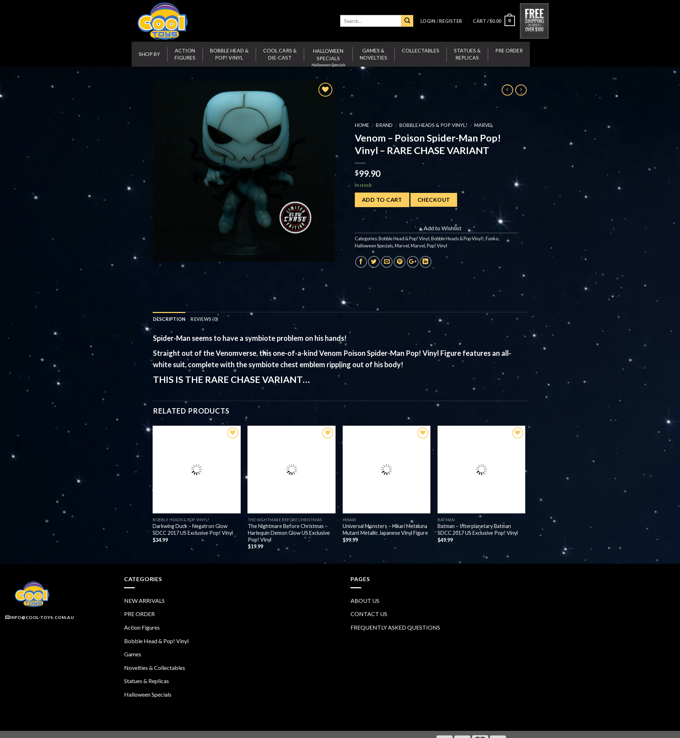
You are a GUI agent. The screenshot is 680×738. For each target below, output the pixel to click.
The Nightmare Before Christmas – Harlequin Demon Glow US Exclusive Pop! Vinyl (289, 532)
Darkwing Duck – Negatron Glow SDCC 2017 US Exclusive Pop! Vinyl (193, 529)
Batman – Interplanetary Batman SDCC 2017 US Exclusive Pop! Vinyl (478, 529)
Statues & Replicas (467, 54)
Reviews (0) (204, 319)
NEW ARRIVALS (144, 600)
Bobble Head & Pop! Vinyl (229, 54)
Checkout (433, 199)
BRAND (383, 125)
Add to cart (382, 199)
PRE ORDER (139, 613)
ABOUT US (365, 600)
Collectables (420, 50)
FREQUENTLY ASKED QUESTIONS (395, 627)
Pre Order (509, 50)
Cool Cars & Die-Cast (280, 54)
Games (132, 654)
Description (169, 319)
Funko (491, 238)
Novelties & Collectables (154, 667)
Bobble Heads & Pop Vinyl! (433, 125)
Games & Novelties (373, 54)
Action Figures (185, 54)
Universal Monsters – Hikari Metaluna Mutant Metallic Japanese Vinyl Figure (385, 529)
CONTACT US (369, 613)
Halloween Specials (373, 245)
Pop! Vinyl (436, 245)
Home (361, 125)
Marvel (483, 125)
